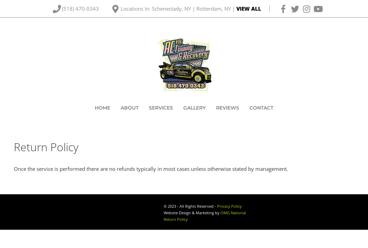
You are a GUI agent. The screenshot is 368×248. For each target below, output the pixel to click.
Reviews (227, 108)
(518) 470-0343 (81, 8)
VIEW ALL (248, 8)
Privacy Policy (229, 206)
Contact (261, 108)
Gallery (194, 108)
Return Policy (176, 219)
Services (161, 108)
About (130, 108)
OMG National (233, 212)
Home (102, 108)
